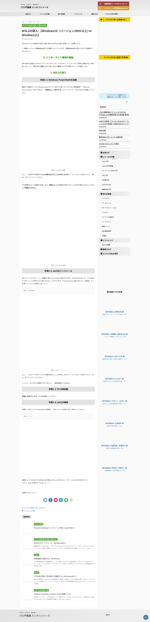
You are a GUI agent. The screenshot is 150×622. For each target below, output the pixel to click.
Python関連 (106, 239)
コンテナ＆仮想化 (29, 507)
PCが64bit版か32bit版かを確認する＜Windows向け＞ (54, 575)
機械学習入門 (106, 187)
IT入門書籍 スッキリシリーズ (34, 7)
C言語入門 (105, 179)
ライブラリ (105, 196)
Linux (36, 507)
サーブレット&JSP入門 (109, 170)
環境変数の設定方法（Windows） (46, 558)
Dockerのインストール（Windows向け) (49, 542)
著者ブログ (94, 14)
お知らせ (28, 14)
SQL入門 (105, 175)
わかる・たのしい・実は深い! (28, 612)
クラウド (105, 209)
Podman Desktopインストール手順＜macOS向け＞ (53, 527)
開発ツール (105, 222)
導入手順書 (61, 14)
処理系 (104, 230)
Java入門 (105, 162)
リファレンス (78, 14)
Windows (42, 507)
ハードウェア (106, 217)
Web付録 (102, 131)
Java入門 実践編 (107, 166)
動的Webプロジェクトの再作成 (109, 138)
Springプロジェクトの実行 (108, 144)
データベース (106, 200)
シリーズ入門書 (44, 14)
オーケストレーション (109, 205)
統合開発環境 (106, 226)
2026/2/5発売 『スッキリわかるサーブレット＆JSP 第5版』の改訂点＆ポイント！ (114, 123)
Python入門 (106, 183)
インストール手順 (29, 510)
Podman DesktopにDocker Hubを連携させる (51, 593)
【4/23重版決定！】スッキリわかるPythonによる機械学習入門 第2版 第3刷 (114, 114)
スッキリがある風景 (111, 14)
